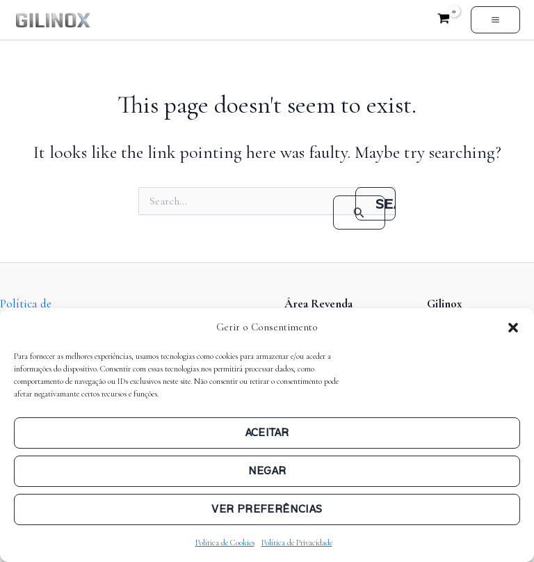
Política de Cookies (224, 542)
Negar (267, 471)
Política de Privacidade (296, 542)
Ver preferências (266, 509)
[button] (513, 328)
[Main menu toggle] (495, 19)
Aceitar (267, 433)
